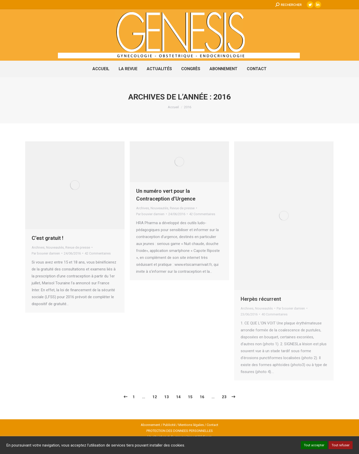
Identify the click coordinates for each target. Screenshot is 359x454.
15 (190, 397)
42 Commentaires (98, 253)
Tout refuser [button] (340, 445)
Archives (38, 247)
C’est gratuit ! (47, 238)
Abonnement (150, 425)
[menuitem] (100, 68)
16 (202, 397)
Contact (212, 425)
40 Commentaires (274, 314)
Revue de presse (77, 247)
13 (166, 397)
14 (178, 397)
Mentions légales (191, 425)
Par (46, 253)
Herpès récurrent (261, 299)
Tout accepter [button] (314, 445)
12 (154, 397)
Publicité (169, 425)
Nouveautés (55, 247)
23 (224, 397)
